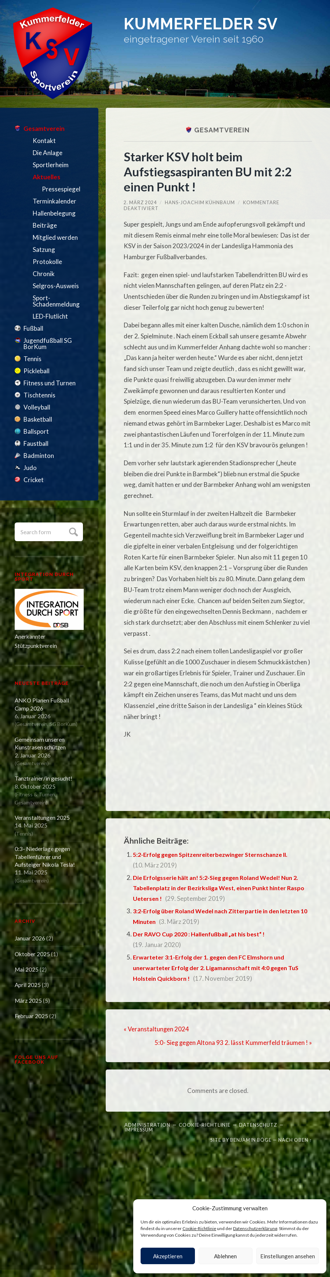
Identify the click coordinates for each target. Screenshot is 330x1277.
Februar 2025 (31, 1016)
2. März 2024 (140, 202)
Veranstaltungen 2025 (42, 817)
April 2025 (28, 984)
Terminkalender (54, 201)
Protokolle (47, 261)
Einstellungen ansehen (287, 1256)
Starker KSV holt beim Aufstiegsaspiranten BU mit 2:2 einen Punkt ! (210, 171)
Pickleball (36, 371)
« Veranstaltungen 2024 (157, 1028)
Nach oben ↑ (295, 1139)
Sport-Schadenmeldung (56, 301)
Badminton (38, 455)
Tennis (32, 359)
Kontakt (44, 140)
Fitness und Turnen (49, 383)
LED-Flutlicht (50, 316)
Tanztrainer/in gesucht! (43, 778)
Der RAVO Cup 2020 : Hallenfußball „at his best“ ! (203, 934)
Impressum (138, 1129)
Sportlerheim (51, 165)
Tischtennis (39, 395)
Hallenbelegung (54, 213)
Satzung (44, 249)
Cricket (33, 480)
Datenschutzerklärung (255, 1228)
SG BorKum (63, 724)
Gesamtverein (44, 128)
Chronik (44, 274)
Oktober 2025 (32, 954)
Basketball (37, 419)
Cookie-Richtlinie (199, 1228)
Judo (30, 467)
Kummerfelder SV (213, 25)
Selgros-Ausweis (56, 286)
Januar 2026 (30, 938)
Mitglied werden (55, 237)
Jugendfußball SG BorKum (47, 344)
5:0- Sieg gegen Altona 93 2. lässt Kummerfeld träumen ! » (232, 1042)
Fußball (33, 328)
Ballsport (36, 431)
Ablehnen (225, 1256)
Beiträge (45, 225)
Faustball (35, 443)
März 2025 (28, 1000)
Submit (72, 531)
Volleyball (36, 407)
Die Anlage (47, 153)
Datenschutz (258, 1124)
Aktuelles (46, 177)
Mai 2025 (27, 969)
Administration (147, 1124)
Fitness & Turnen (35, 794)
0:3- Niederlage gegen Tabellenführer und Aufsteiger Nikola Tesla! (45, 856)
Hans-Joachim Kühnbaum (200, 202)
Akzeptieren (167, 1256)
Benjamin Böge (251, 1139)
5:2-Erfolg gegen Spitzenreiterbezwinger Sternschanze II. (217, 854)
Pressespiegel (61, 189)
